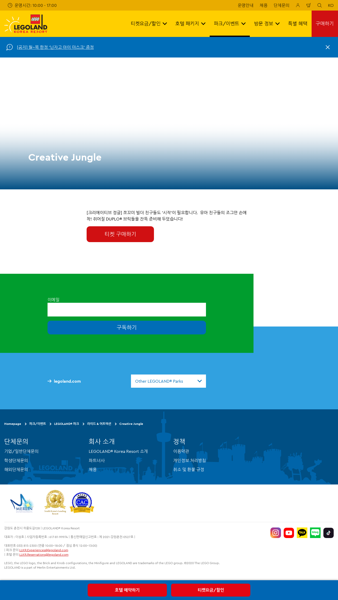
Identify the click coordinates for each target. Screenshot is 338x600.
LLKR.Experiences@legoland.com (43, 550)
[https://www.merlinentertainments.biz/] (22, 503)
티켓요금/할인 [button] (149, 24)
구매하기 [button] (325, 24)
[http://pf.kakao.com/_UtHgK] (302, 532)
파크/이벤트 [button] (230, 24)
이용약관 (181, 451)
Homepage (12, 424)
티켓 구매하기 (120, 234)
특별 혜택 (297, 24)
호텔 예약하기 (127, 590)
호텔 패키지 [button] (190, 24)
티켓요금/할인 (211, 590)
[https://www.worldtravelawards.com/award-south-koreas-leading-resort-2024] (55, 503)
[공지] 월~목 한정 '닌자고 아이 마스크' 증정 (55, 47)
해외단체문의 (16, 469)
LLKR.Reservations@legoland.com (43, 554)
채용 (263, 5)
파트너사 (97, 460)
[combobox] (168, 381)
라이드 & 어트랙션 (99, 424)
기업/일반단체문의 (21, 451)
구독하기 (127, 327)
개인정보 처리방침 (189, 460)
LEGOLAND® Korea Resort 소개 (118, 451)
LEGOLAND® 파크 (66, 424)
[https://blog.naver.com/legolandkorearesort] (315, 532)
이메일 (53, 299)
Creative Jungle (131, 424)
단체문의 (281, 5)
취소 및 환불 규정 (188, 469)
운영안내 (245, 5)
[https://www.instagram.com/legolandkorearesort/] (275, 532)
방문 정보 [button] (267, 24)
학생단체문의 (16, 460)
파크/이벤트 (37, 424)
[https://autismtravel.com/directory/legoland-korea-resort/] (82, 503)
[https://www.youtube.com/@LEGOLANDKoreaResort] (289, 532)
